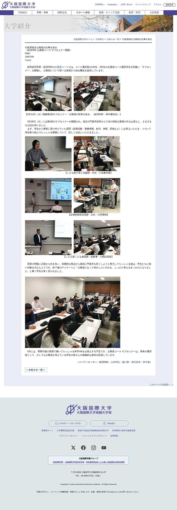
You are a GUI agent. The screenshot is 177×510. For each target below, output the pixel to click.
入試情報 (154, 12)
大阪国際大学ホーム (82, 39)
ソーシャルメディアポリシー (94, 436)
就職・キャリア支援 (109, 12)
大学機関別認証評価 (65, 430)
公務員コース (62, 67)
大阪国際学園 (58, 462)
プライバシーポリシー (68, 436)
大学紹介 (99, 39)
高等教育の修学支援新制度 (123, 430)
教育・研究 (134, 12)
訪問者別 (99, 4)
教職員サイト (47, 430)
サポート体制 (83, 12)
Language (111, 4)
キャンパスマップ (143, 4)
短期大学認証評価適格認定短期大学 (93, 430)
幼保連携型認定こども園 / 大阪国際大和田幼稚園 (105, 462)
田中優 (146, 362)
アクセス (157, 4)
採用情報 (114, 436)
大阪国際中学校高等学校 (74, 462)
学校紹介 (22, 12)
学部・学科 (42, 12)
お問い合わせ (126, 4)
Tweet (28, 60)
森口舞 (125, 362)
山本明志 (115, 362)
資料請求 (169, 5)
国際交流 (62, 12)
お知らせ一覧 (113, 39)
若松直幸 (136, 362)
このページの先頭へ (159, 384)
